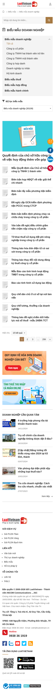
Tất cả (9, 43)
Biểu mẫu (8, 562)
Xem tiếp (47, 496)
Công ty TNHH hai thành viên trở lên (25, 53)
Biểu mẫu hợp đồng (16, 85)
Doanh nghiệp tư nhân (18, 68)
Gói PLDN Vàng (11, 538)
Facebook (50, 151)
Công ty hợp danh (15, 63)
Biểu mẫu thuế (13, 79)
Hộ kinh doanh (14, 73)
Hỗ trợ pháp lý (10, 566)
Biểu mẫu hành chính (16, 90)
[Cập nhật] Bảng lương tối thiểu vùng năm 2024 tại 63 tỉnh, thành (33, 453)
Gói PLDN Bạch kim (13, 542)
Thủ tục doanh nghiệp (14, 557)
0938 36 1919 (18, 635)
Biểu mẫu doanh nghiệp (23, 30)
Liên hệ (7, 577)
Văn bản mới (10, 553)
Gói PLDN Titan (11, 534)
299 (44, 339)
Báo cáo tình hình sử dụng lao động (31, 283)
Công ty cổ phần (15, 48)
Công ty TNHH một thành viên (22, 58)
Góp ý (7, 581)
